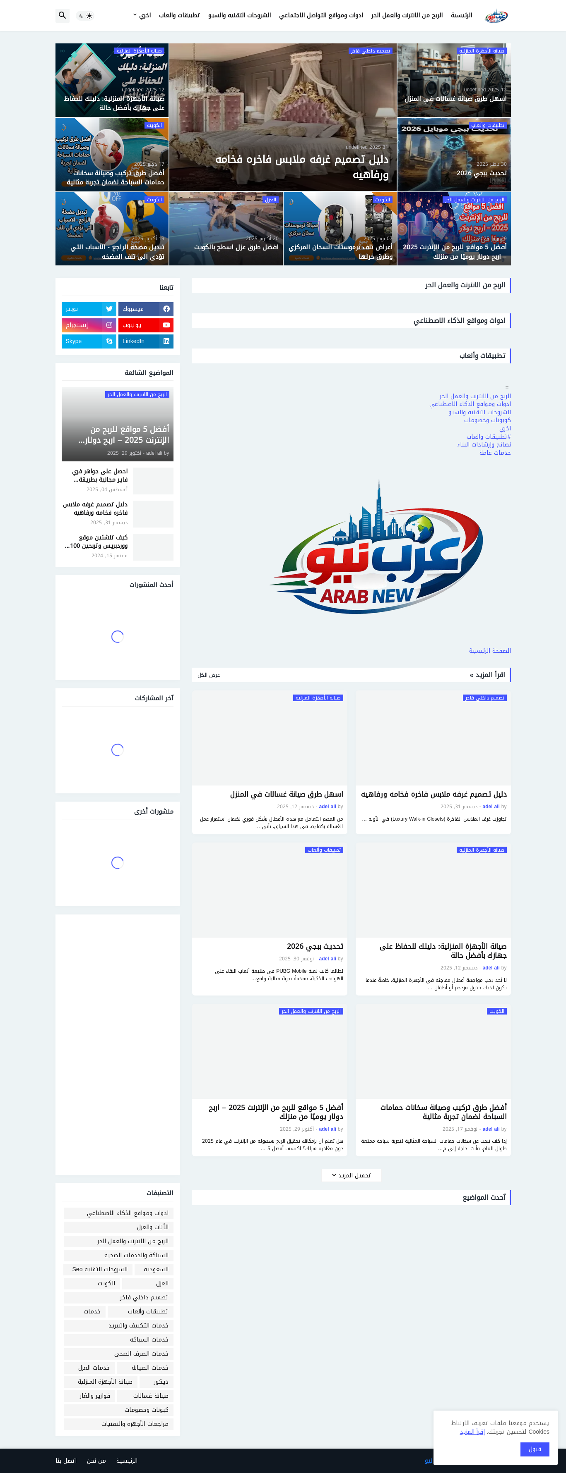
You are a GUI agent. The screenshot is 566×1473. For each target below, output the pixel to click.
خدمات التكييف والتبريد (138, 1325)
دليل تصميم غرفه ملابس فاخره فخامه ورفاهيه (434, 794)
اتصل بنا (66, 1460)
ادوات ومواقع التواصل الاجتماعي (321, 15)
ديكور (161, 1381)
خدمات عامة (495, 452)
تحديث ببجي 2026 (315, 946)
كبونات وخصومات (147, 1410)
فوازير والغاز (95, 1395)
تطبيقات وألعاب (148, 1311)
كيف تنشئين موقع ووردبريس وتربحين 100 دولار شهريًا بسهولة (99, 542)
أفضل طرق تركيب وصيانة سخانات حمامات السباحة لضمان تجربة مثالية (444, 1112)
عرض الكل (208, 675)
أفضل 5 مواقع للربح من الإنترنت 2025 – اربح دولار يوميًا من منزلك (276, 1112)
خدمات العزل (94, 1367)
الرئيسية (461, 15)
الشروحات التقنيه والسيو (239, 15)
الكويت (106, 1283)
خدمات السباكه (149, 1339)
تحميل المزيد (354, 1175)
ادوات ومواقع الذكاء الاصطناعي (470, 404)
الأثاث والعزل (153, 1227)
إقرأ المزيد (472, 1431)
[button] (85, 16)
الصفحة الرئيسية (490, 651)
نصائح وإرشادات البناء (484, 444)
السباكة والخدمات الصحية (136, 1255)
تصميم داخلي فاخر (144, 1297)
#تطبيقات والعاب (489, 436)
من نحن (96, 1460)
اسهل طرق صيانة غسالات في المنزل (286, 794)
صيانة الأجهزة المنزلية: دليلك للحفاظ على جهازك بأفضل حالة (443, 951)
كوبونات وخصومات (487, 420)
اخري (145, 15)
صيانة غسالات (151, 1395)
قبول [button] (535, 1449)
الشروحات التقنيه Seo (100, 1269)
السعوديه (156, 1269)
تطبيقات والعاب (179, 15)
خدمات (92, 1311)
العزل (162, 1283)
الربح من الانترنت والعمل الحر (407, 15)
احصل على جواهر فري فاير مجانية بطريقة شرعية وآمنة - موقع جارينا (100, 476)
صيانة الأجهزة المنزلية (105, 1381)
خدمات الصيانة (150, 1367)
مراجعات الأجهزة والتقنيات (135, 1424)
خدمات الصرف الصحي (141, 1353)
